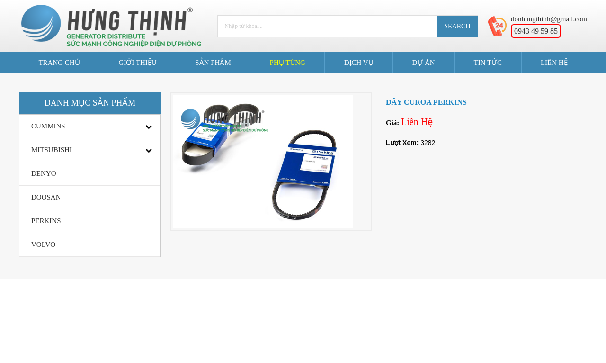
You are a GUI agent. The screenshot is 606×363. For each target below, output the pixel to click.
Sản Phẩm (213, 62)
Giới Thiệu (137, 62)
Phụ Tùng (287, 62)
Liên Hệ (554, 62)
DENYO (43, 173)
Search (457, 26)
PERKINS (46, 221)
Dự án (423, 62)
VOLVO (43, 244)
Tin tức (487, 62)
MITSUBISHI (51, 150)
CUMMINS (48, 126)
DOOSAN (46, 197)
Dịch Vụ (359, 62)
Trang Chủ (59, 62)
